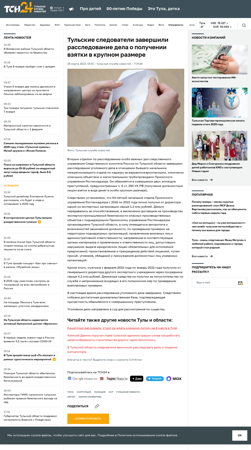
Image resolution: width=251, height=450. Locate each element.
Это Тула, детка (164, 9)
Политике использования (136, 435)
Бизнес (113, 25)
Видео (150, 25)
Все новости (200, 180)
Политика (100, 25)
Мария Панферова (90, 397)
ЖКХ (57, 25)
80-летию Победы (124, 9)
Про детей (90, 9)
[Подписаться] (240, 282)
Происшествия (72, 25)
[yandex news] (113, 378)
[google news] (82, 379)
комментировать (88, 418)
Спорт (125, 25)
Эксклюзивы (13, 25)
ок (240, 435)
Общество (29, 25)
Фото (161, 25)
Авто (87, 25)
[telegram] (155, 378)
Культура (138, 25)
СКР (111, 392)
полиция (100, 392)
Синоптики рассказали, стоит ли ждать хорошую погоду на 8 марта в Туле (122, 328)
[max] (173, 378)
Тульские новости (128, 392)
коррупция (84, 392)
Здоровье (45, 25)
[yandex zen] (136, 379)
